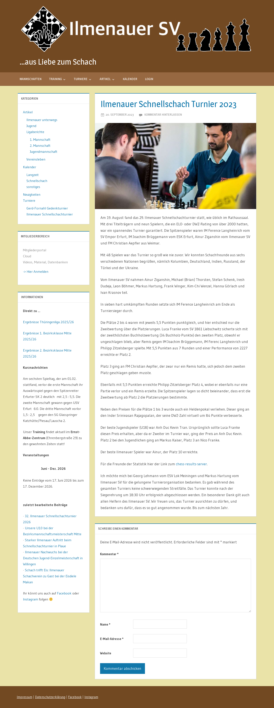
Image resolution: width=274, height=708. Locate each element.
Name (105, 624)
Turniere (80, 79)
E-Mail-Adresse (111, 639)
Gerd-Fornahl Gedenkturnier (47, 208)
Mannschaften (30, 79)
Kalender (130, 79)
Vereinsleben (35, 159)
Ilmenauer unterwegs (41, 120)
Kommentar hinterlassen (163, 114)
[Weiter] (78, 468)
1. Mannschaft (40, 139)
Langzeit (32, 175)
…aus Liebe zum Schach (58, 62)
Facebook (64, 593)
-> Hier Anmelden (35, 271)
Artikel (105, 79)
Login (149, 79)
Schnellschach (36, 181)
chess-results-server (191, 464)
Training (55, 79)
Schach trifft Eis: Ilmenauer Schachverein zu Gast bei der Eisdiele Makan (49, 576)
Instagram (30, 599)
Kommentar (109, 554)
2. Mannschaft (40, 145)
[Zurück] (29, 468)
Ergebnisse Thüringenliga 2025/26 (48, 322)
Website (105, 653)
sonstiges (33, 187)
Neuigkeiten (31, 194)
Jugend (31, 126)
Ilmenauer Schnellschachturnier (49, 214)
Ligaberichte (35, 132)
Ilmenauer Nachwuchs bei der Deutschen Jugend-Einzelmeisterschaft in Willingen (53, 558)
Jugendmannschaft (43, 151)
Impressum (24, 697)
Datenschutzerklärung (50, 697)
